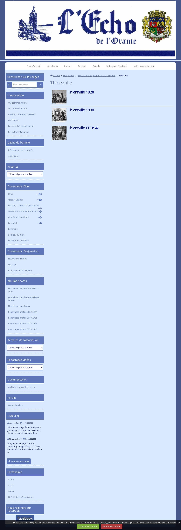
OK (40, 84)
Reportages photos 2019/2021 (22, 317)
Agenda (96, 66)
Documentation (17, 379)
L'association (15, 95)
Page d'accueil (33, 66)
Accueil (56, 75)
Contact (68, 66)
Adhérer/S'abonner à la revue (22, 114)
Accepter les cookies (88, 526)
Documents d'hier (18, 186)
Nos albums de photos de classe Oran (23, 290)
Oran (25, 194)
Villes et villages (25, 199)
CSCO (11, 485)
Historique (13, 120)
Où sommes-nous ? (17, 108)
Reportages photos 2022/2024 (22, 312)
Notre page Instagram (143, 66)
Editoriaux (13, 229)
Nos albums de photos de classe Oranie (23, 299)
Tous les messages (18, 461)
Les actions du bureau (18, 132)
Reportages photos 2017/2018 (22, 323)
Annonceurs (13, 156)
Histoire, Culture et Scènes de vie (25, 206)
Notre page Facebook (116, 66)
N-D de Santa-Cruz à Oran (20, 497)
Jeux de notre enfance (25, 217)
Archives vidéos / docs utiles (21, 387)
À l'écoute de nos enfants (20, 270)
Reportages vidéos (19, 360)
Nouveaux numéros (17, 258)
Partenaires (14, 472)
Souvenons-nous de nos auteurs (25, 211)
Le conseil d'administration (20, 126)
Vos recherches (15, 405)
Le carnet (25, 223)
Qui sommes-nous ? (17, 102)
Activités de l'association (23, 340)
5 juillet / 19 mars (16, 234)
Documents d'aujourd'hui (23, 251)
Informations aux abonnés (20, 150)
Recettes (82, 66)
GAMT (11, 491)
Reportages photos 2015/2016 (22, 329)
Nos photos (52, 66)
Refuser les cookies (111, 526)
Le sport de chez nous (18, 240)
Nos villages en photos (19, 306)
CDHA (11, 479)
